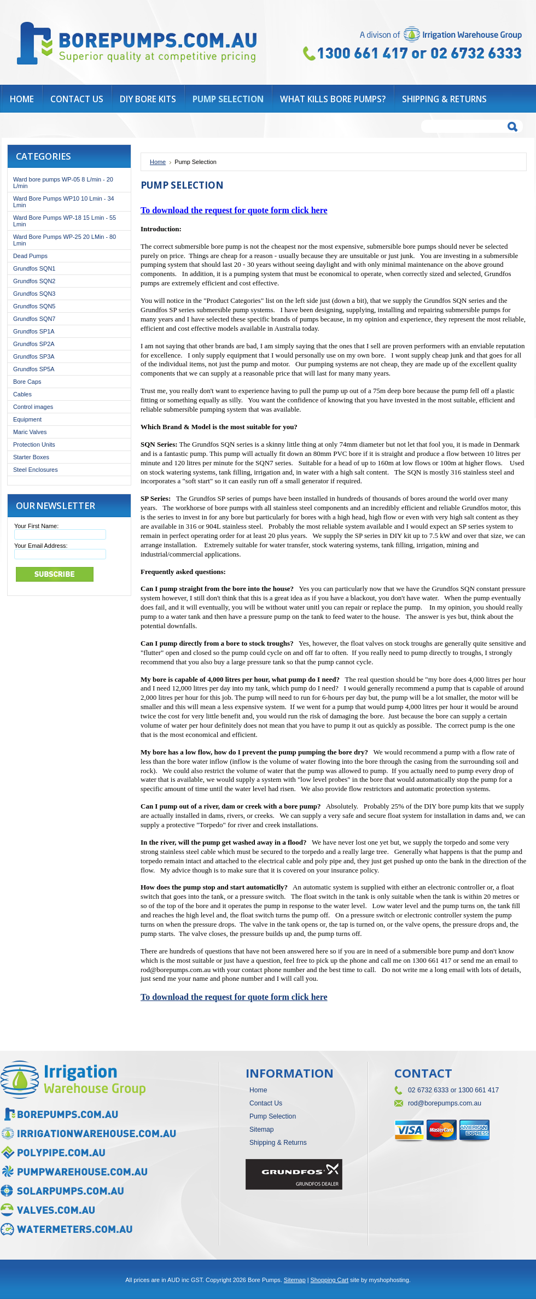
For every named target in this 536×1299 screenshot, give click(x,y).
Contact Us (265, 1103)
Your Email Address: (41, 545)
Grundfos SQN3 (34, 293)
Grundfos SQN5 (34, 306)
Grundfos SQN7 (34, 318)
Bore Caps (27, 381)
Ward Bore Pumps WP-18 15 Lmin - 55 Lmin (64, 220)
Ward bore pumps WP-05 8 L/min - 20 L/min (63, 182)
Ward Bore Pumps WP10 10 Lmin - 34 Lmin (63, 201)
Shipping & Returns (278, 1142)
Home (158, 162)
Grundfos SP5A (34, 369)
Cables (22, 394)
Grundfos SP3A (34, 356)
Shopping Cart (330, 1280)
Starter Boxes (31, 457)
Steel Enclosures (35, 469)
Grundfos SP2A (34, 344)
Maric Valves (29, 432)
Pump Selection (272, 1116)
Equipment (27, 419)
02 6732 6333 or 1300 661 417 (453, 1090)
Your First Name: (36, 526)
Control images (33, 406)
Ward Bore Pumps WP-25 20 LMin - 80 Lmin (64, 240)
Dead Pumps (30, 256)
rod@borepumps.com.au (444, 1103)
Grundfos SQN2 (34, 281)
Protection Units (34, 444)
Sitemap (261, 1129)
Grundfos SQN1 (34, 268)
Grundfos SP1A (34, 331)
